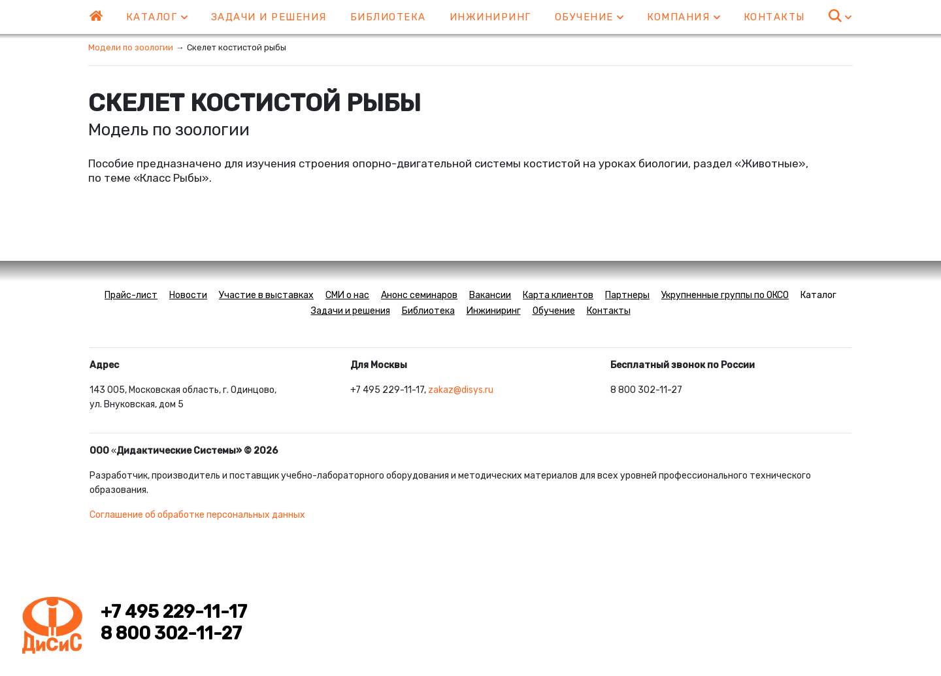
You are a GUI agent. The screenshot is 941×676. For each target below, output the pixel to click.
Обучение (589, 17)
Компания (683, 17)
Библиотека (388, 17)
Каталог (157, 17)
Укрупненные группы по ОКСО (725, 295)
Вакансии (490, 295)
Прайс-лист (131, 295)
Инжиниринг (490, 17)
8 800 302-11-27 (171, 633)
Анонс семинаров (419, 295)
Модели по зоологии (130, 47)
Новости (188, 295)
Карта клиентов (558, 295)
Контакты (774, 17)
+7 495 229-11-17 (174, 611)
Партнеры (627, 295)
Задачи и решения (269, 17)
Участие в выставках (266, 295)
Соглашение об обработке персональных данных (197, 514)
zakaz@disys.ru (460, 390)
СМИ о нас (347, 295)
